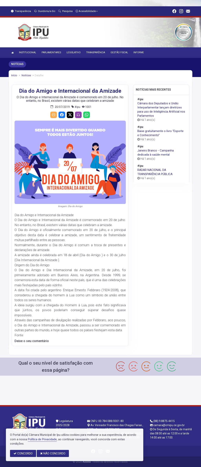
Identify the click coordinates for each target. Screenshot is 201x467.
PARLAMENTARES (51, 52)
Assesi (87, 461)
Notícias (26, 75)
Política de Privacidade (42, 439)
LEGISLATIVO (74, 52)
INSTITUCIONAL (27, 52)
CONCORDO (23, 453)
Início (14, 75)
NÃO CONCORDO (52, 453)
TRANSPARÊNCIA (95, 52)
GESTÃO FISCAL (119, 52)
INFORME (138, 52)
